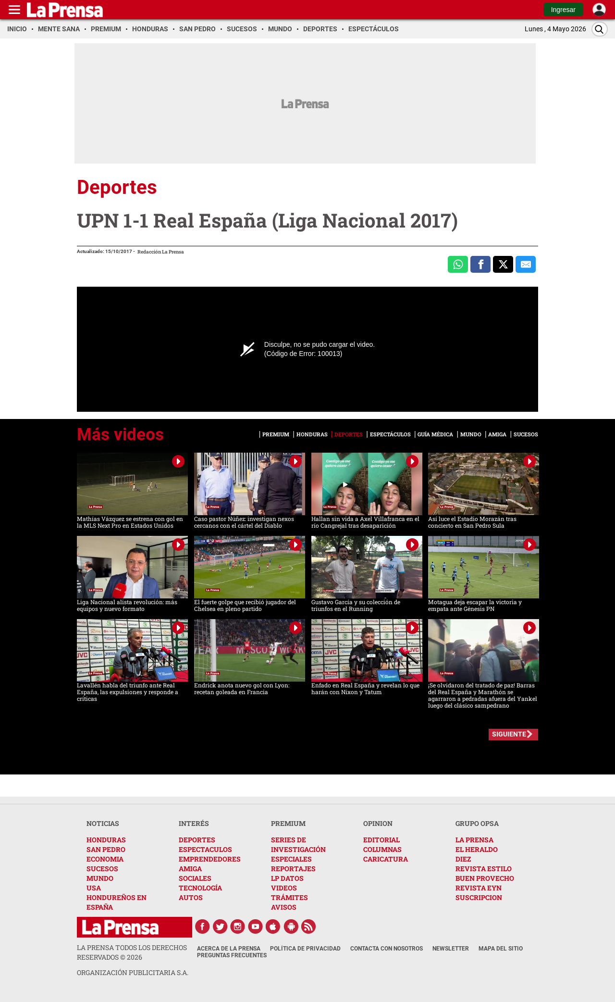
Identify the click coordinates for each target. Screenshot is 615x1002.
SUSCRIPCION (478, 897)
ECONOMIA (104, 858)
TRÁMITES (289, 897)
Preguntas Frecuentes (232, 955)
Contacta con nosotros (386, 948)
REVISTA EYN (478, 887)
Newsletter (450, 948)
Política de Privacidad (305, 948)
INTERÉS (194, 823)
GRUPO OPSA (477, 823)
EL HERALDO (476, 849)
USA (93, 887)
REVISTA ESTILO (483, 868)
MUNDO (99, 878)
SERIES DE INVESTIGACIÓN (298, 844)
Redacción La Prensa (160, 252)
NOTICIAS (102, 823)
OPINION (378, 823)
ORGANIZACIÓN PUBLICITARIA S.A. (132, 972)
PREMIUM (288, 823)
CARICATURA (385, 858)
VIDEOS (284, 887)
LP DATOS (287, 878)
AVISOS (283, 907)
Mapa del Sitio (501, 948)
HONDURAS (106, 839)
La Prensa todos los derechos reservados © (132, 952)
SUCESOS (102, 868)
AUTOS (191, 897)
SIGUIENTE (509, 734)
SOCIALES (195, 878)
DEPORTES (197, 839)
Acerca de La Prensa (228, 948)
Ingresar (563, 9)
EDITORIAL (381, 839)
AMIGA (190, 868)
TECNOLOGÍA (200, 887)
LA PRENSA (474, 839)
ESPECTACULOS (205, 849)
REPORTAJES (293, 868)
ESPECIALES (291, 858)
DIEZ (463, 858)
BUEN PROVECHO (484, 878)
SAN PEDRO (105, 849)
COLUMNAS (382, 849)
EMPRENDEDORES (210, 858)
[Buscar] (599, 29)
